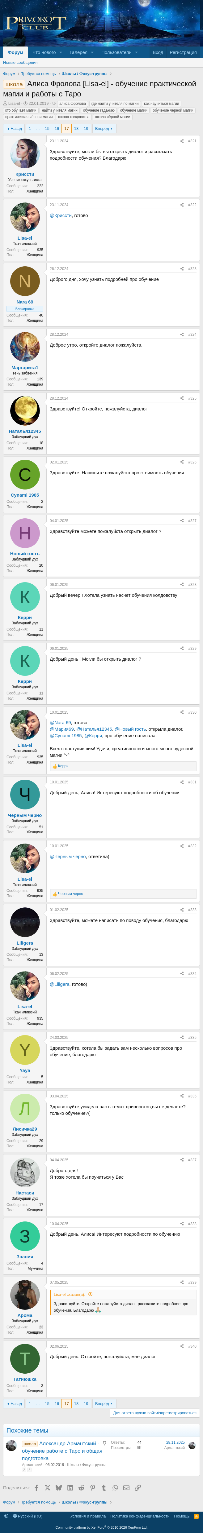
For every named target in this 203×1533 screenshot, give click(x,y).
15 (47, 128)
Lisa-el (14, 103)
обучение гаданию (99, 110)
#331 (192, 782)
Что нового (44, 52)
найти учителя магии (60, 110)
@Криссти (61, 215)
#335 (192, 1037)
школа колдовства (74, 117)
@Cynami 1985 (66, 735)
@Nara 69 (60, 722)
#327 (192, 521)
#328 (192, 585)
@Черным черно (68, 856)
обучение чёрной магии (173, 110)
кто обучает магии (20, 110)
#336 (192, 1096)
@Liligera (60, 984)
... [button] (38, 128)
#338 (192, 1224)
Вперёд (102, 128)
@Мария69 (62, 729)
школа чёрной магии (112, 117)
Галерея (79, 52)
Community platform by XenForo (102, 1527)
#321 (192, 141)
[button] (61, 52)
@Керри (93, 735)
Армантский (32, 1465)
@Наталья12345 (94, 729)
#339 (192, 1282)
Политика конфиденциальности (140, 1516)
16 (57, 128)
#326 (192, 462)
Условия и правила (88, 1516)
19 (86, 128)
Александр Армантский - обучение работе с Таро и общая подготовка (62, 1451)
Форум (15, 52)
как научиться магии (161, 103)
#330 (192, 712)
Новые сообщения (20, 62)
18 (76, 128)
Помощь (181, 1516)
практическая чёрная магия (29, 117)
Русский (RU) (28, 1516)
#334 (192, 974)
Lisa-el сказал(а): (70, 1294)
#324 (192, 334)
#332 (192, 846)
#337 (192, 1160)
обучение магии (133, 110)
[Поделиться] (182, 141)
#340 (192, 1346)
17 (66, 128)
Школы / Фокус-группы (86, 1465)
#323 (192, 269)
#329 (192, 648)
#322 (192, 205)
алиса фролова (72, 103)
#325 (192, 398)
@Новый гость (130, 729)
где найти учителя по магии (115, 103)
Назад (16, 128)
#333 (192, 910)
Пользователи (116, 52)
